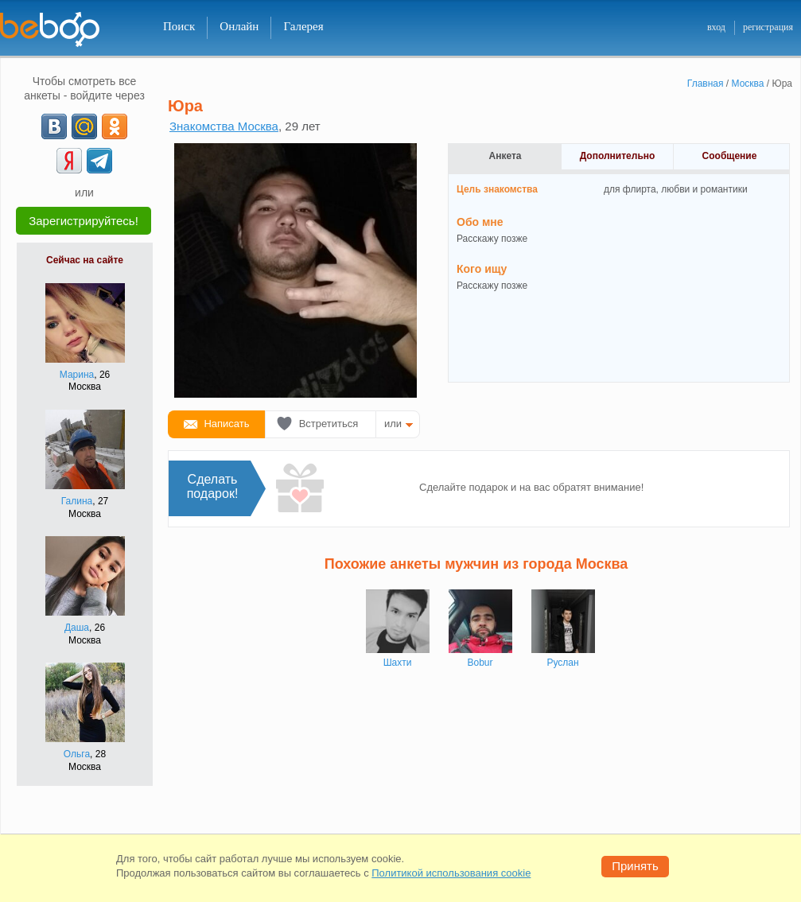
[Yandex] (69, 160)
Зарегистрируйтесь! (83, 220)
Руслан (562, 662)
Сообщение (729, 155)
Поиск (179, 26)
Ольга (77, 754)
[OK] (114, 126)
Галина (77, 501)
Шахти (397, 662)
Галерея (303, 26)
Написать (226, 424)
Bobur (479, 662)
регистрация (768, 27)
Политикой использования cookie (451, 873)
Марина (77, 374)
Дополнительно (617, 155)
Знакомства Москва (223, 126)
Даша (76, 627)
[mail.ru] (84, 126)
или (393, 424)
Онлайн (239, 26)
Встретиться (329, 424)
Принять (635, 866)
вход (716, 27)
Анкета (505, 155)
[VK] (54, 126)
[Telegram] (99, 160)
